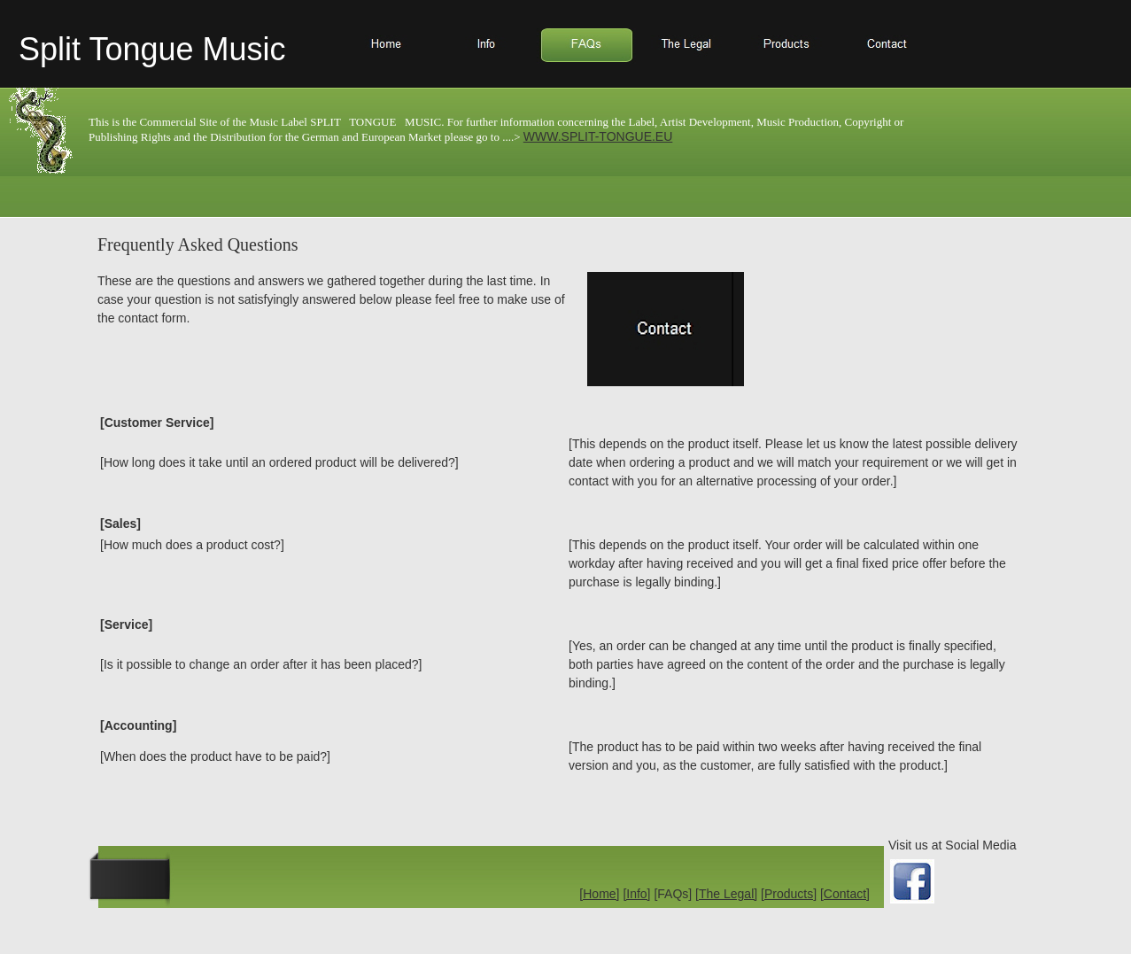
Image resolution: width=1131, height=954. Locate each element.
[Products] (789, 894)
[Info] (636, 894)
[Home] (599, 894)
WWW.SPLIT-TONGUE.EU (598, 136)
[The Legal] (726, 894)
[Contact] (845, 894)
